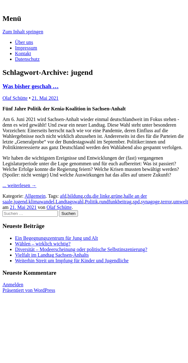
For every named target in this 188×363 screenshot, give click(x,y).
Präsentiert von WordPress (28, 290)
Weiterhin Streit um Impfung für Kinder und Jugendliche (71, 260)
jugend (20, 201)
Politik (91, 201)
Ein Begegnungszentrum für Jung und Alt (56, 238)
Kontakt (23, 53)
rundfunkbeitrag (115, 201)
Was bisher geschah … (30, 86)
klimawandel (42, 201)
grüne (116, 196)
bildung (75, 196)
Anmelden (12, 284)
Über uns (24, 42)
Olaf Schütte (14, 98)
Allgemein (35, 196)
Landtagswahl (69, 201)
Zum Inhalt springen (22, 31)
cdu (87, 196)
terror (166, 201)
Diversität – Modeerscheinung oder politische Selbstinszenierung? (81, 249)
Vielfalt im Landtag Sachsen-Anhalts (52, 255)
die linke (101, 196)
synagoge (150, 201)
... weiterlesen (19, 185)
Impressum (26, 48)
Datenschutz (27, 59)
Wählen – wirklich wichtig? (42, 243)
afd (63, 196)
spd (136, 201)
